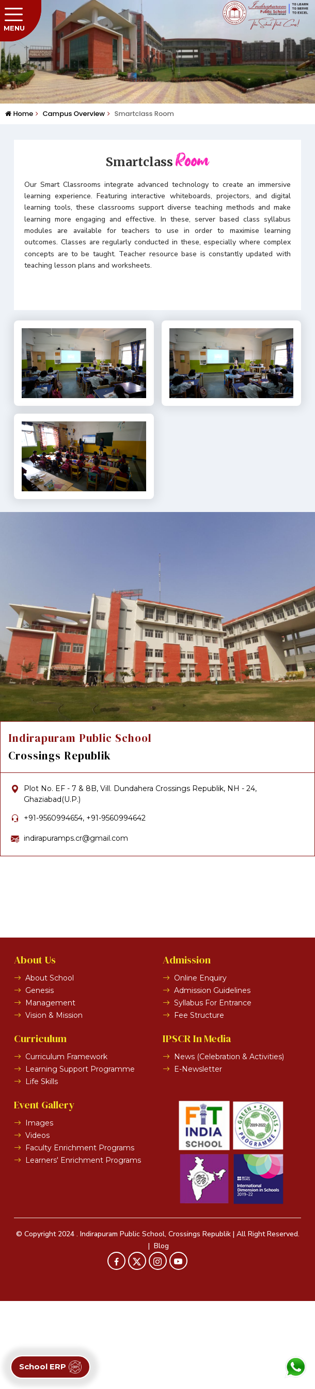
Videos (37, 1223)
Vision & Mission (54, 1103)
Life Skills (41, 1169)
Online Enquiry (200, 1066)
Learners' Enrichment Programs (83, 1248)
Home (19, 114)
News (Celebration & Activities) (229, 1144)
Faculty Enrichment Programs (79, 1235)
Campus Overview (70, 114)
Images (39, 1211)
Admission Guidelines (212, 1078)
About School (49, 1066)
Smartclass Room (140, 114)
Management (50, 1090)
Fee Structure (199, 1103)
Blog (161, 1333)
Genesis (39, 1078)
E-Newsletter (198, 1157)
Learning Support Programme (80, 1157)
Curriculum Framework (66, 1144)
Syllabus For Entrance (212, 1090)
